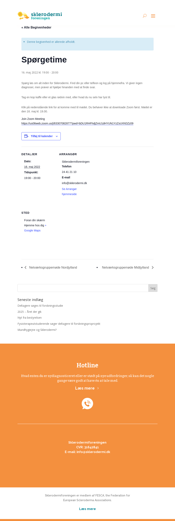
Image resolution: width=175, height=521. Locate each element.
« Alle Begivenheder (36, 27)
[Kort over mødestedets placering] (80, 232)
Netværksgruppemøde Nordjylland (52, 267)
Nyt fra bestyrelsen (29, 317)
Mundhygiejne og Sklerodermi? (37, 330)
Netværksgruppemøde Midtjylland (126, 267)
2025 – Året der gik (29, 312)
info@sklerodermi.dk (93, 452)
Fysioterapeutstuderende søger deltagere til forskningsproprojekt (58, 324)
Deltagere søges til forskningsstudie (40, 305)
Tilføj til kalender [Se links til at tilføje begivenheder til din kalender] (42, 136)
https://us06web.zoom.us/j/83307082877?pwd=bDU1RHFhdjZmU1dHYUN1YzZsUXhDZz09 (77, 123)
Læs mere (85, 388)
